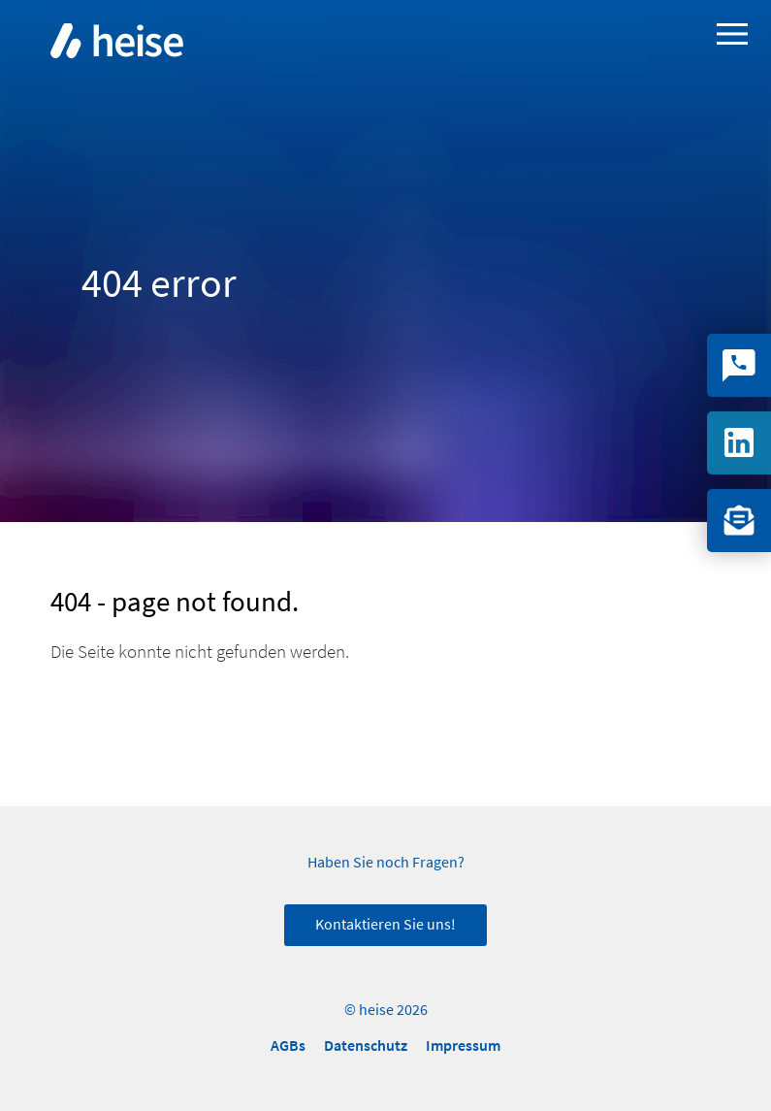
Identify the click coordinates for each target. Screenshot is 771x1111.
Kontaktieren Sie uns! (385, 924)
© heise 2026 (386, 1010)
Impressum (463, 1045)
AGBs (288, 1045)
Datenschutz (365, 1045)
